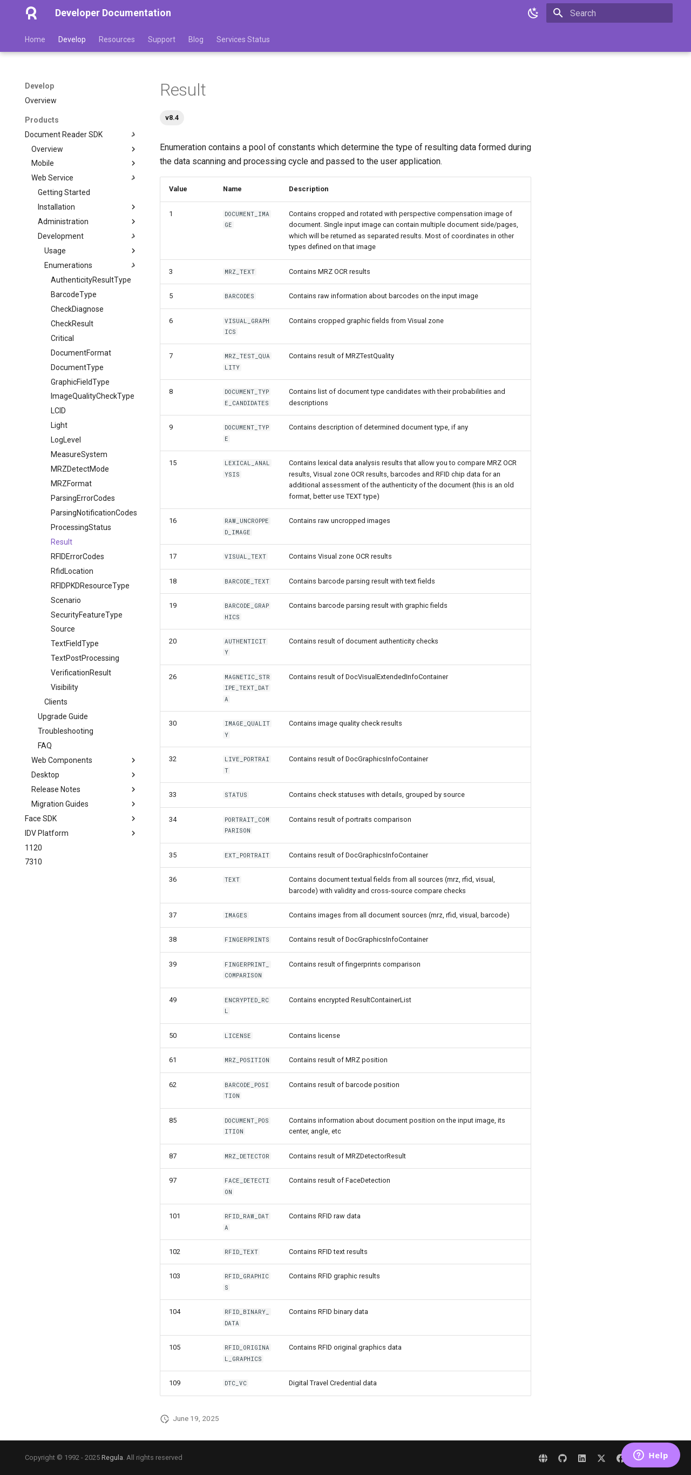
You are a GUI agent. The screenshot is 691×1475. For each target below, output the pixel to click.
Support (161, 39)
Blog (196, 39)
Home (35, 39)
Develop (72, 39)
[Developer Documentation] (31, 13)
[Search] (609, 13)
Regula (112, 1457)
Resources (117, 39)
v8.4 (172, 117)
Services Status (243, 39)
